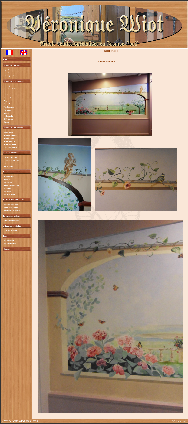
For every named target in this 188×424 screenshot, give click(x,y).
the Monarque (8, 176)
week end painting (10, 230)
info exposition (8, 240)
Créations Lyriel (179, 421)
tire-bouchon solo (9, 98)
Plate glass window (10, 147)
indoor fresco (8, 132)
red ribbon (7, 95)
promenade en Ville (10, 204)
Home (5, 59)
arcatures (6, 92)
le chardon (7, 191)
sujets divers (8, 166)
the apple (6, 179)
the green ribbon (9, 101)
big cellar (6, 70)
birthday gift (8, 116)
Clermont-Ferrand (10, 157)
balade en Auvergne (10, 207)
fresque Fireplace (9, 144)
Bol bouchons (8, 119)
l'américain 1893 (9, 89)
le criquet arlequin (10, 194)
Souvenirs (7, 110)
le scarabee (7, 182)
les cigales (7, 188)
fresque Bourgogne (10, 135)
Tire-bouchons (8, 107)
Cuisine (6, 122)
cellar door (7, 73)
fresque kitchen (9, 141)
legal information (9, 243)
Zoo (4, 163)
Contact (7, 249)
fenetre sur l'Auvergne (11, 210)
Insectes (6, 113)
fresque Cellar (8, 138)
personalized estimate (11, 220)
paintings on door (9, 76)
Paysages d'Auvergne (11, 160)
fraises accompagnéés (11, 185)
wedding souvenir (9, 86)
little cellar (7, 104)
